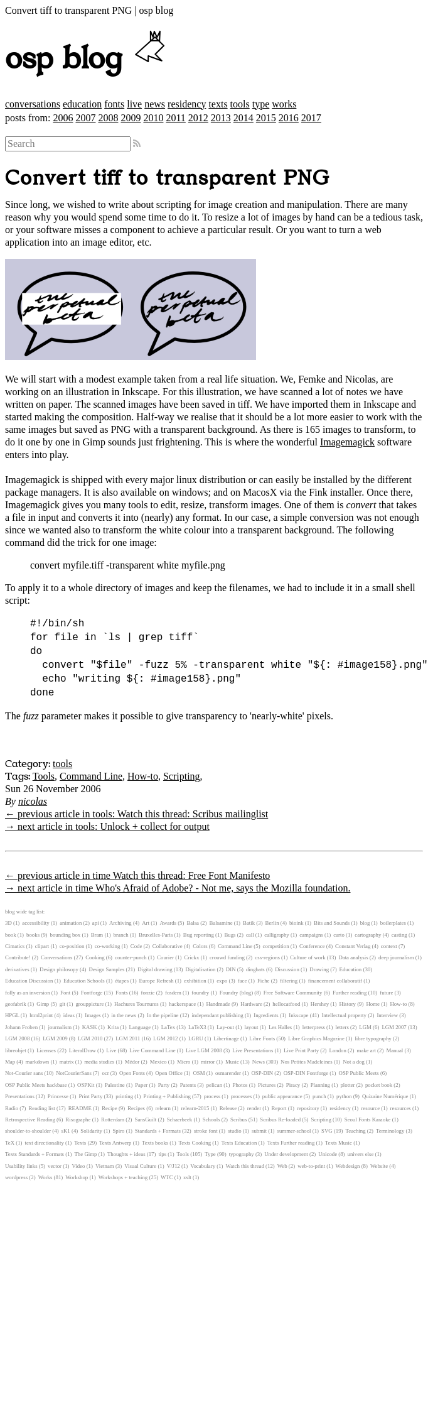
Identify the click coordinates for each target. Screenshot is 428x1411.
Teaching (355, 1131)
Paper (141, 1085)
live (134, 104)
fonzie (148, 992)
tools (240, 104)
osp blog (87, 59)
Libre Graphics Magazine (316, 1038)
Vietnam (104, 1166)
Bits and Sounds (332, 923)
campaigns (311, 935)
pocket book (378, 1085)
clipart (42, 946)
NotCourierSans (74, 1073)
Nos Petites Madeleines (307, 1062)
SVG (327, 1131)
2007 (85, 117)
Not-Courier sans (24, 1073)
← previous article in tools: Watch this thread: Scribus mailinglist (136, 814)
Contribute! (18, 957)
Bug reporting (198, 935)
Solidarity (91, 1131)
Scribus (238, 1119)
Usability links (21, 1166)
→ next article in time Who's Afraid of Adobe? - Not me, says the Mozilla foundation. (177, 888)
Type (210, 1154)
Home (373, 1004)
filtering (288, 981)
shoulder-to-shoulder (28, 1131)
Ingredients (266, 1015)
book (10, 935)
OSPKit (85, 1085)
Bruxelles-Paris (156, 935)
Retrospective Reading (30, 1119)
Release (228, 1108)
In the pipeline (163, 1015)
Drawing (319, 969)
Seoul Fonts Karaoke (368, 1119)
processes (241, 1096)
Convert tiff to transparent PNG (167, 178)
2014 (243, 117)
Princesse (58, 1096)
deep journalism (396, 957)
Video (78, 1166)
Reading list (41, 1108)
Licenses (46, 1050)
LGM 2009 (55, 1038)
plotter (347, 1085)
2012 (198, 117)
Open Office (169, 1073)
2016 (289, 117)
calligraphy (276, 935)
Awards (167, 923)
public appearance (282, 1096)
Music (232, 1062)
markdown (38, 1062)
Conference (312, 946)
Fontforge (92, 992)
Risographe (77, 1119)
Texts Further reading (291, 1143)
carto (339, 935)
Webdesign (348, 1166)
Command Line (91, 776)
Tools (44, 776)
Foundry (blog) (237, 992)
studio (235, 1131)
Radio (11, 1108)
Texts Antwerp (115, 1143)
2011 (175, 117)
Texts (80, 1143)
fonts (114, 104)
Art (145, 923)
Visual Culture (140, 1166)
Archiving (120, 923)
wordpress (16, 1177)
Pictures (267, 1085)
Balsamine (220, 923)
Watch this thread (245, 1166)
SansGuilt (146, 1119)
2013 (221, 117)
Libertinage (226, 1038)
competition (276, 946)
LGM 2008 (17, 1038)
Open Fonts (132, 1073)
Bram (97, 935)
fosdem (173, 992)
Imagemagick (347, 442)
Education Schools (84, 981)
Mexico (158, 1062)
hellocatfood (286, 1004)
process (212, 1096)
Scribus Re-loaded (280, 1119)
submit (259, 1131)
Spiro (118, 1131)
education (82, 104)
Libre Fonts (262, 1038)
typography (241, 1154)
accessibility (35, 923)
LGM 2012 (165, 1038)
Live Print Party (301, 1050)
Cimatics (14, 946)
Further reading (349, 992)
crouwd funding (227, 957)
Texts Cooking (195, 1143)
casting (399, 935)
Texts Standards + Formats (34, 1154)
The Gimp (86, 1154)
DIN (231, 969)
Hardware (251, 1004)
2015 (266, 117)
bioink (296, 923)
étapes (122, 981)
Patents (188, 1085)
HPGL (12, 1015)
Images (92, 1015)
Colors (200, 946)
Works (45, 1177)
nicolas (32, 801)
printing (124, 1096)
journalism (60, 1027)
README (80, 1108)
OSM (199, 1073)
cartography (368, 935)
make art (366, 1050)
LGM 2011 (127, 1038)
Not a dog (354, 1062)
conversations (32, 104)
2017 (311, 117)
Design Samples (106, 969)
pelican (214, 1085)
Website (379, 1166)
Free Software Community (293, 992)
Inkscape (298, 1015)
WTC (167, 1177)
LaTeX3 (197, 1027)
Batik (249, 923)
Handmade (218, 1004)
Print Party (90, 1096)
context (389, 946)
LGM (365, 1027)
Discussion (287, 969)
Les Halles (280, 1027)
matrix (67, 1062)
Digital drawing (154, 969)
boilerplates (393, 923)
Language (140, 1027)
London (337, 1050)
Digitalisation (201, 969)
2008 (108, 117)
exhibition (195, 981)
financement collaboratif (335, 981)
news (154, 104)
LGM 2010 (90, 1038)
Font (65, 992)
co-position (72, 946)
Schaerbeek (180, 1119)
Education (351, 969)
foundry (200, 992)
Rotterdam (112, 1119)
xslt (187, 1177)
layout (251, 1027)
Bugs (229, 935)
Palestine (115, 1085)
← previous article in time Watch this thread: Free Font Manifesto (137, 875)
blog (365, 923)
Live (111, 1050)
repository (308, 1108)
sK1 (66, 1131)
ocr (105, 1073)
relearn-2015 (195, 1108)
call (250, 935)
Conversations (56, 957)
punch (319, 1096)
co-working (107, 946)
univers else (361, 1154)
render (254, 1108)
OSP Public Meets (359, 1073)
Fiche (263, 981)
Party (164, 1085)
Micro (184, 1062)
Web (282, 1166)
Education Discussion (29, 981)
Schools (211, 1119)
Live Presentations (252, 1050)
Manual (394, 1050)
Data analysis (353, 957)
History (348, 1004)
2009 (130, 117)
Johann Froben (21, 1027)
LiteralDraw (82, 1050)
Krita (113, 1027)
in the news (123, 1015)
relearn (162, 1108)
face (242, 981)
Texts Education (239, 1143)
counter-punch (131, 957)
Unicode (327, 1154)
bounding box (65, 935)
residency (187, 104)
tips (162, 1154)
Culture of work (307, 957)
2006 (63, 117)
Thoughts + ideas (126, 1154)
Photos (240, 1085)
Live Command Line (152, 1050)
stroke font (206, 1131)
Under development (286, 1154)
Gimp (42, 1004)
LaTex (168, 1027)
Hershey (320, 1004)
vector (55, 1166)
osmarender (228, 1073)
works (284, 104)
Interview (387, 1015)
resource (370, 1108)
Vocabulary (202, 1166)
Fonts (121, 992)
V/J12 (173, 1166)
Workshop (76, 1177)
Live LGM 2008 (204, 1050)
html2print (41, 1015)
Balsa (192, 923)
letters (342, 1027)
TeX (9, 1143)
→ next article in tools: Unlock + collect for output (107, 826)
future (386, 992)
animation (71, 923)
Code (136, 946)
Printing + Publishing (167, 1096)
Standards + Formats (158, 1131)
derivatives (17, 969)
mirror (208, 1062)
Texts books (155, 1143)
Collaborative (167, 946)
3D (8, 923)
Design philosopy (59, 969)
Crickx (191, 957)
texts (217, 104)
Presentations (20, 1096)
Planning (320, 1085)
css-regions (267, 957)
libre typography (373, 1038)
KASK (89, 1027)
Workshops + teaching (123, 1177)
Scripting (181, 776)
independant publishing (217, 1015)
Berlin (272, 923)
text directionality (44, 1143)
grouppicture (89, 1004)
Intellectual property (343, 1015)
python (343, 1096)
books (33, 935)
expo (222, 981)
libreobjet (15, 1050)
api (95, 923)
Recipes (136, 1108)
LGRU (195, 1038)
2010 (153, 117)
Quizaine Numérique (385, 1096)
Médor (132, 1062)
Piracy (293, 1085)
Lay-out (225, 1027)
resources (400, 1108)
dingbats (255, 969)
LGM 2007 (394, 1027)
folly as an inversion (27, 992)
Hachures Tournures (136, 1004)
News (258, 1062)
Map (10, 1062)
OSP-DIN (262, 1073)
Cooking (94, 957)
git (62, 1004)
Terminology (390, 1131)
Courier (165, 957)
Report (279, 1108)
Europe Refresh (156, 981)
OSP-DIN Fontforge (306, 1073)
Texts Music (338, 1143)
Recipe (109, 1108)
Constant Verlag (352, 946)
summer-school (294, 1131)
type (261, 104)
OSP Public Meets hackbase (36, 1085)
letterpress (313, 1027)
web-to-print (311, 1166)
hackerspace (182, 1004)
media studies (99, 1062)
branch (121, 935)
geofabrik (15, 1004)
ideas (69, 1015)
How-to (142, 776)
